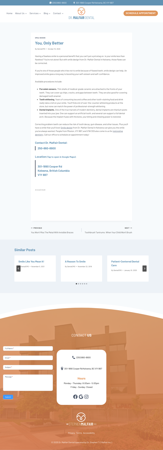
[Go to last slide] (18, 268)
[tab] (76, 283)
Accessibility (89, 433)
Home (9, 13)
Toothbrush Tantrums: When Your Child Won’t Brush (108, 230)
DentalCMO (41, 49)
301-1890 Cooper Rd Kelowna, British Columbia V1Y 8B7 (54, 170)
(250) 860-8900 (81, 357)
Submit (8, 397)
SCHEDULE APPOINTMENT (141, 13)
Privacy (71, 433)
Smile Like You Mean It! (31, 261)
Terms (79, 433)
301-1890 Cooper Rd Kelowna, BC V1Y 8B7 (81, 368)
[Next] (144, 268)
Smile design (40, 38)
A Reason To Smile (75, 261)
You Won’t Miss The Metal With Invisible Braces (55, 230)
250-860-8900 (47, 148)
